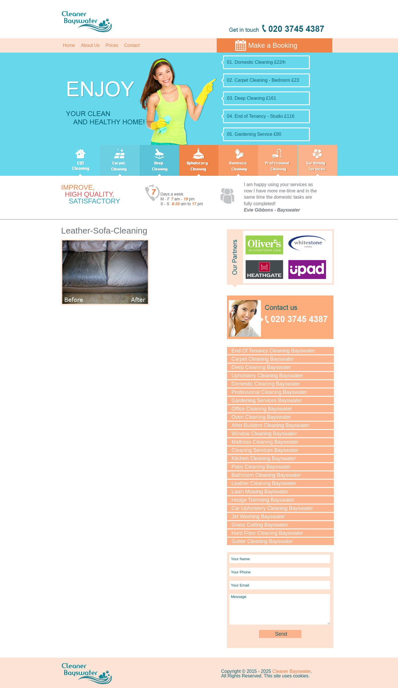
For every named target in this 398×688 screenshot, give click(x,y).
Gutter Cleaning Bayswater (262, 541)
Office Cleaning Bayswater (262, 409)
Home (69, 45)
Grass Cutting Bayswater (260, 525)
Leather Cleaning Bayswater (264, 483)
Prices (111, 45)
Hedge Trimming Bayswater (263, 500)
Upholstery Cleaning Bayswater (267, 375)
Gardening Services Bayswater (267, 400)
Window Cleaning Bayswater (264, 433)
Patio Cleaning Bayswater (261, 467)
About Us (90, 45)
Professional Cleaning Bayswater (269, 392)
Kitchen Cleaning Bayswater (264, 458)
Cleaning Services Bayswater (265, 450)
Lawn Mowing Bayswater (260, 491)
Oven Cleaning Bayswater (261, 417)
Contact (132, 45)
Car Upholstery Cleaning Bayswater (272, 508)
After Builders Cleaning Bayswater (270, 425)
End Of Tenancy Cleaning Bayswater (273, 351)
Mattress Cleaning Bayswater (265, 442)
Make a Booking (272, 45)
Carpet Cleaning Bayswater (263, 359)
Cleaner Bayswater (291, 671)
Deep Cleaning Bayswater (261, 367)
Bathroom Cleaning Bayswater (266, 475)
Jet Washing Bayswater (258, 516)
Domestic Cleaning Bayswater (266, 384)
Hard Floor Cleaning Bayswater (267, 533)
